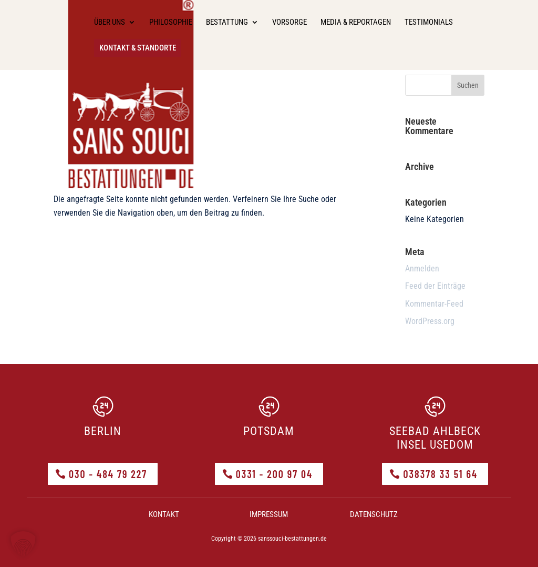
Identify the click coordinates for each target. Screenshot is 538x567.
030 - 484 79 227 (108, 474)
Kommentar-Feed (434, 304)
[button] (23, 544)
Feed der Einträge (435, 286)
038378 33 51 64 (440, 474)
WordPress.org (429, 321)
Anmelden (422, 269)
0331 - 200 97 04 (274, 474)
